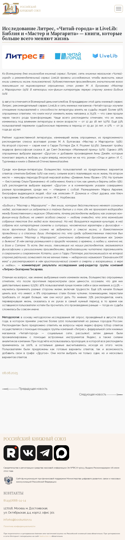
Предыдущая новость (24, 389)
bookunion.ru (45, 536)
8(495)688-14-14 (15, 500)
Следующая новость (101, 395)
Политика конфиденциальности (19, 526)
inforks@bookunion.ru (18, 519)
